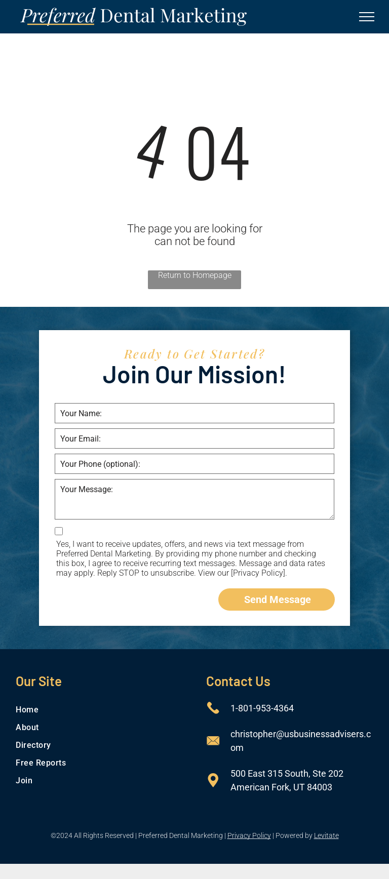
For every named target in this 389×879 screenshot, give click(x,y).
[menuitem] (99, 709)
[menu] (367, 17)
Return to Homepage (194, 275)
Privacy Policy (249, 835)
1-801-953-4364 (262, 708)
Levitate (326, 835)
